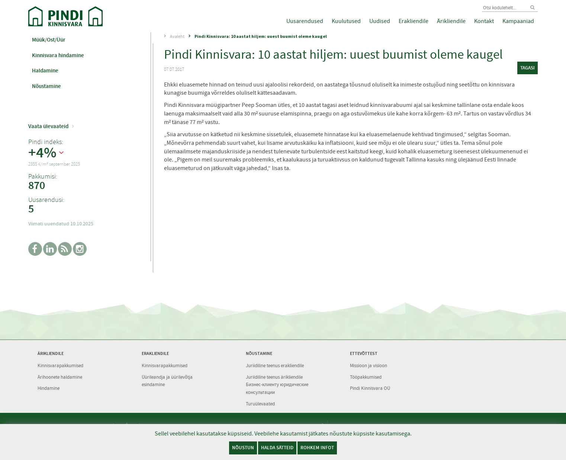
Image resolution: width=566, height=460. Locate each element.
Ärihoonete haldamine (60, 377)
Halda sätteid (277, 447)
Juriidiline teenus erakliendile (275, 365)
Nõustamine (46, 86)
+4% (42, 153)
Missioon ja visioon (368, 365)
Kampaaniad (518, 21)
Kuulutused (346, 21)
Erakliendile (413, 21)
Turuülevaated (260, 404)
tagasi (527, 68)
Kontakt (484, 21)
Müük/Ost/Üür (48, 39)
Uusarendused (304, 21)
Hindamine (49, 388)
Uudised (379, 21)
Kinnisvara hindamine (58, 55)
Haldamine (45, 70)
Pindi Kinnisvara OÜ (370, 388)
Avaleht (177, 36)
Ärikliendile (451, 21)
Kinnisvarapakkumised (60, 365)
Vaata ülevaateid (48, 126)
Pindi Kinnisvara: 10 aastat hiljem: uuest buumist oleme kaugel (260, 36)
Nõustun (243, 447)
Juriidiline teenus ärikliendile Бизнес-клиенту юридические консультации (277, 384)
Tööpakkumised (366, 377)
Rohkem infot (317, 447)
